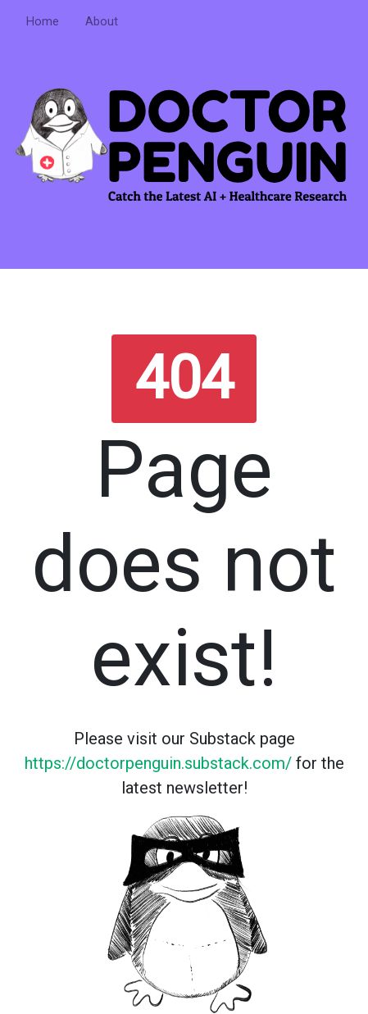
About (101, 22)
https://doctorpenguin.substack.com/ (158, 763)
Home (42, 22)
